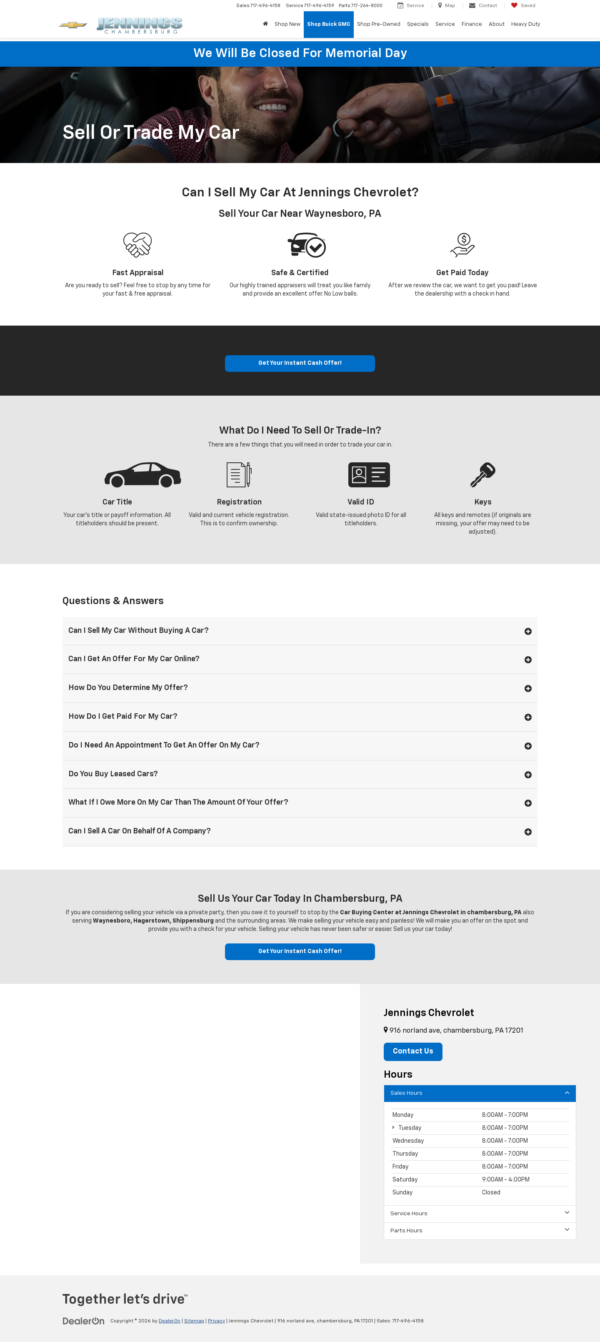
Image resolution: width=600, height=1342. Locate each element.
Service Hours (480, 1213)
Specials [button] (418, 24)
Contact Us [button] (413, 1052)
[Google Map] (180, 1124)
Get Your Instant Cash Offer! (300, 363)
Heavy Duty (525, 24)
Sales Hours (480, 1093)
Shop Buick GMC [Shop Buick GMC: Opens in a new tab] (328, 24)
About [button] (497, 24)
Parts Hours (480, 1230)
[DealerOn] (83, 1321)
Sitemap (194, 1321)
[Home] (265, 24)
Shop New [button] (287, 24)
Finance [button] (472, 24)
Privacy (216, 1321)
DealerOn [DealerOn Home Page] (169, 1321)
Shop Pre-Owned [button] (378, 24)
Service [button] (445, 24)
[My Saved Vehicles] (523, 6)
